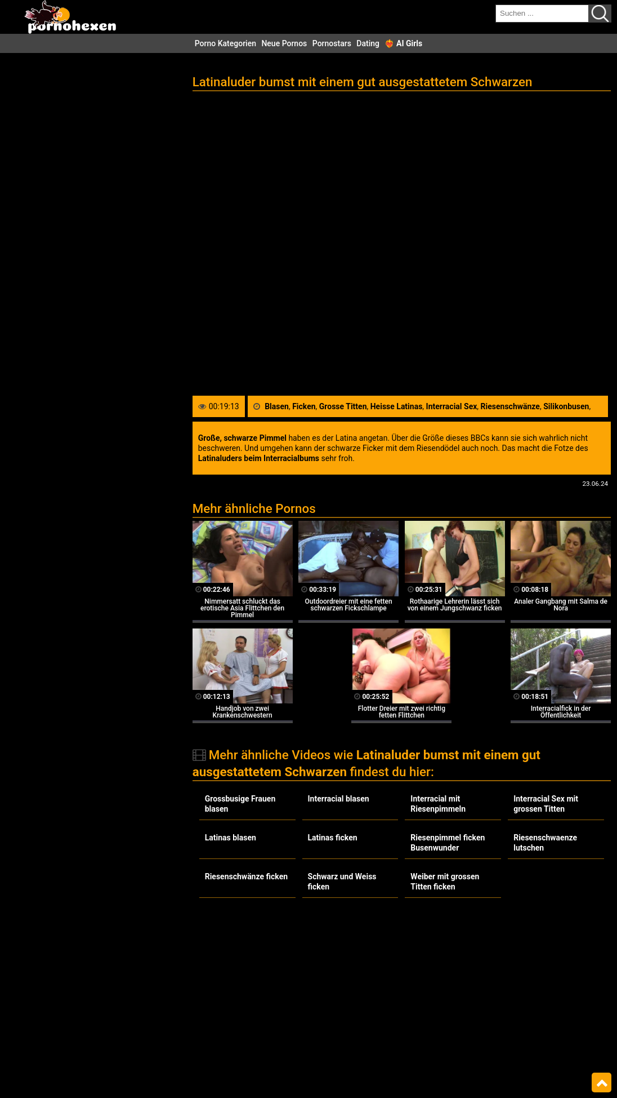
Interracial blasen (338, 798)
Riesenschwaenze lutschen (545, 842)
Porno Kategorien (225, 43)
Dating (367, 43)
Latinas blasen (230, 837)
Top (601, 1083)
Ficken (303, 406)
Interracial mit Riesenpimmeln (438, 803)
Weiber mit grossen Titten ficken (444, 881)
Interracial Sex (451, 406)
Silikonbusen (566, 406)
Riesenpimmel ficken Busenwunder (447, 842)
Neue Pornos (284, 43)
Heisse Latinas (396, 406)
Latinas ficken (332, 837)
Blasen (277, 406)
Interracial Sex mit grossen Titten (545, 803)
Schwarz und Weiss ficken (342, 881)
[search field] (542, 14)
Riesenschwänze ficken (246, 876)
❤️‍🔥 (403, 43)
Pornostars (331, 43)
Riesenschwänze (510, 406)
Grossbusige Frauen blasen (240, 803)
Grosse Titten (343, 406)
